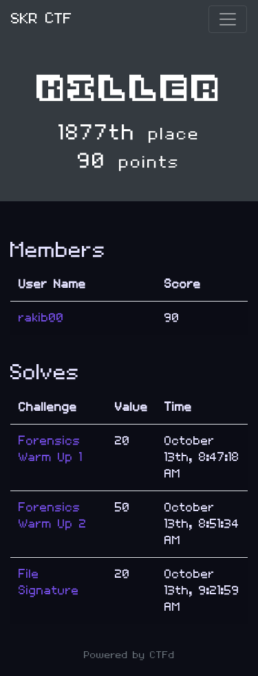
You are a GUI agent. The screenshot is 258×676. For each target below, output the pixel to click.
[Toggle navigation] (227, 19)
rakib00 (41, 317)
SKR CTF (41, 19)
